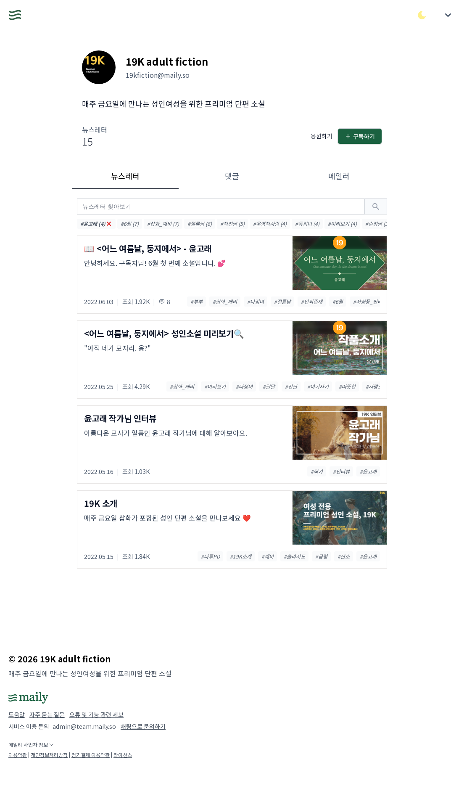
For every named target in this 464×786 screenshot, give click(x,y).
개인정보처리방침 (49, 754)
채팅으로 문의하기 (143, 726)
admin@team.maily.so (84, 726)
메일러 (339, 175)
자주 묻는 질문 (47, 714)
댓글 (232, 175)
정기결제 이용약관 (90, 754)
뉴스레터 (125, 175)
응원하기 (321, 136)
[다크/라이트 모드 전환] (422, 15)
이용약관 (17, 754)
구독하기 (360, 136)
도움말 (16, 714)
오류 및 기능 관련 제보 (96, 714)
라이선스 (122, 754)
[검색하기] (375, 206)
